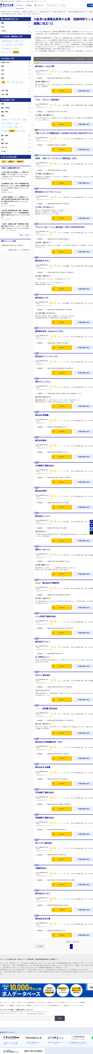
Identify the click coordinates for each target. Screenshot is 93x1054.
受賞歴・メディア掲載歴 (7, 1005)
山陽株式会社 (40, 868)
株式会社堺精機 (41, 415)
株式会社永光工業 (42, 919)
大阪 (3, 161)
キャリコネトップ (5, 1002)
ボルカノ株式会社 (42, 675)
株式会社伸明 (40, 491)
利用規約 (82, 1002)
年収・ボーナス (6, 52)
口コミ (21, 5)
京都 (7, 82)
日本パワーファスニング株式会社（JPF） (60, 158)
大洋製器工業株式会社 (44, 466)
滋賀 (17, 82)
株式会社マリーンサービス (46, 356)
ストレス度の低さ (7, 45)
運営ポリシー (51, 1002)
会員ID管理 (30, 1002)
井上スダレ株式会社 (43, 843)
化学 (19, 119)
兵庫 (12, 82)
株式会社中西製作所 (50, 583)
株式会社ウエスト (42, 642)
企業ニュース (21, 1002)
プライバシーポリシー (40, 1005)
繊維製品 (4, 119)
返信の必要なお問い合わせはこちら (36, 1013)
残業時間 (19, 161)
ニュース (40, 5)
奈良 (21, 82)
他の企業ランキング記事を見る (20, 250)
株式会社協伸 (40, 440)
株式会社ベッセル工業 (44, 66)
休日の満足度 (19, 45)
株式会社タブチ (41, 298)
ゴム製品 (16, 123)
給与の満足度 (6, 48)
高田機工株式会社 (49, 709)
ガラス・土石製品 (7, 127)
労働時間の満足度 (7, 41)
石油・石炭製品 (6, 123)
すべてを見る (26, 235)
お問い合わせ (20, 1005)
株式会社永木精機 (42, 767)
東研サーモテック (42, 550)
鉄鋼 (16, 127)
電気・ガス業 (20, 131)
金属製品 (10, 161)
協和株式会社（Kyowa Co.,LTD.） (50, 331)
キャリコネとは (40, 1002)
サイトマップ (80, 1005)
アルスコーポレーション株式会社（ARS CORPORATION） (60, 227)
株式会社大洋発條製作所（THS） (49, 742)
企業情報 (28, 1005)
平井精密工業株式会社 (44, 792)
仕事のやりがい (19, 41)
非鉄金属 (4, 131)
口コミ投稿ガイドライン (64, 1002)
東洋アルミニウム (42, 382)
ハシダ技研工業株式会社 (45, 616)
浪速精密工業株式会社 (44, 818)
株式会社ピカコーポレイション (48, 192)
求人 (30, 5)
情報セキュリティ (69, 1005)
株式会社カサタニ (42, 261)
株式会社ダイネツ (42, 893)
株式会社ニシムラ (42, 516)
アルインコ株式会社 (50, 100)
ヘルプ (76, 1002)
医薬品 (24, 119)
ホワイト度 (15, 48)
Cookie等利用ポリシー (55, 1005)
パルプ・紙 (12, 119)
